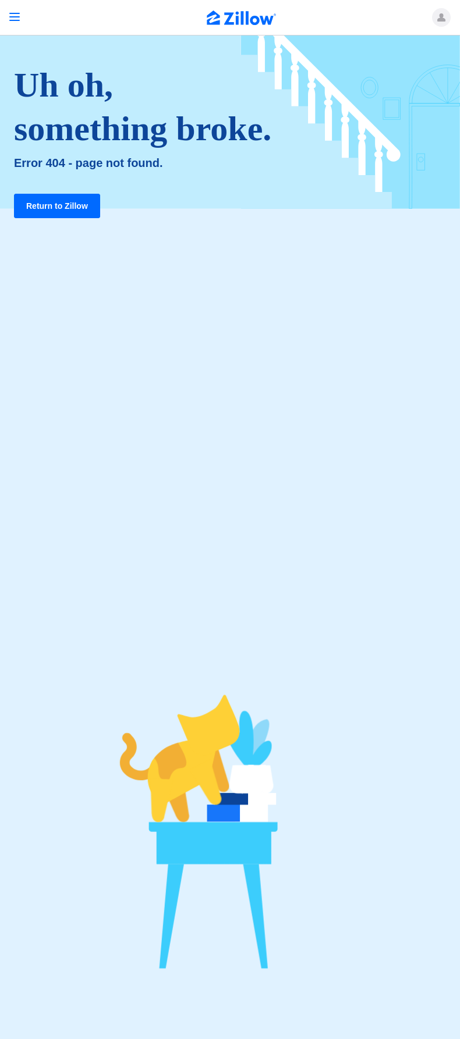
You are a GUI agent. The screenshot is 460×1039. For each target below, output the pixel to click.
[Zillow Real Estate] (242, 19)
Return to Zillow (57, 206)
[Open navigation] (14, 17)
